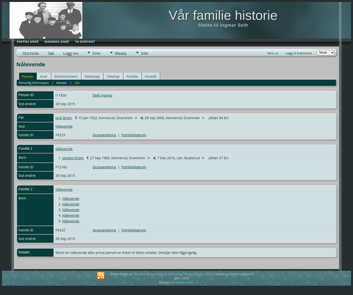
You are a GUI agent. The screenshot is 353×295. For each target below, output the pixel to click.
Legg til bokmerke (299, 53)
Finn (97, 53)
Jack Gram (64, 117)
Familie (132, 76)
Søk (51, 53)
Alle (77, 83)
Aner (44, 76)
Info (144, 53)
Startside (31, 53)
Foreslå (150, 76)
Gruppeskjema (104, 135)
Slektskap (92, 76)
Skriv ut (272, 53)
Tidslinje (113, 76)
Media (120, 53)
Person (27, 76)
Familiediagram (134, 135)
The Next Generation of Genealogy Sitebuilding (167, 274)
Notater (61, 83)
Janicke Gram (72, 158)
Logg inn (70, 53)
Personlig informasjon (34, 83)
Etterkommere (66, 76)
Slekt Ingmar (103, 95)
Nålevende (64, 126)
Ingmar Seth (184, 282)
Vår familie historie (223, 15)
